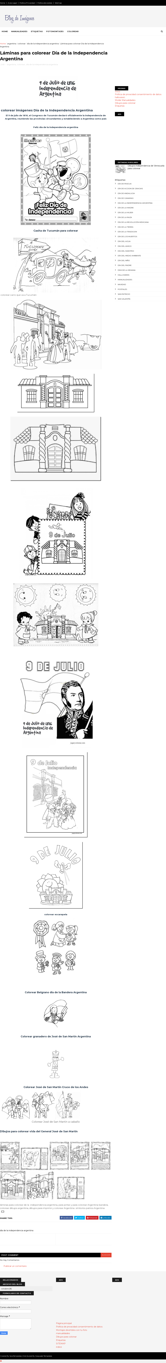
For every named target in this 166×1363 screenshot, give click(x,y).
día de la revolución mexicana (133, 222)
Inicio (117, 91)
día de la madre (126, 208)
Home (2, 3)
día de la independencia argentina (43, 43)
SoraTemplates (16, 1356)
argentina (11, 43)
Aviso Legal (12, 3)
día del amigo (125, 246)
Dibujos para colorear (125, 103)
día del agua (124, 241)
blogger (104, 1255)
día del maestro (126, 251)
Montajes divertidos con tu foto (71, 1330)
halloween (120, 97)
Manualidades (19, 31)
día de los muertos (127, 236)
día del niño (124, 260)
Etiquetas (37, 31)
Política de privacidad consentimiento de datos (138, 94)
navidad (122, 284)
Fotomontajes (55, 31)
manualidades (125, 280)
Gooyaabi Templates (43, 1356)
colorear (22, 43)
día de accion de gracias (130, 188)
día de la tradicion (127, 232)
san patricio (124, 294)
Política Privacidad (27, 3)
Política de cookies (44, 3)
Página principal (64, 1323)
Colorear (73, 31)
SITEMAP (61, 1344)
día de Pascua (125, 184)
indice (59, 1347)
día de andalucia (126, 193)
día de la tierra (125, 227)
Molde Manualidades (125, 100)
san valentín (124, 299)
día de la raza (125, 217)
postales (122, 289)
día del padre (125, 265)
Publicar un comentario (15, 1266)
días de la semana (126, 270)
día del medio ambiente (129, 256)
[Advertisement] (140, 62)
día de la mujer (125, 212)
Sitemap (58, 3)
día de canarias (125, 198)
